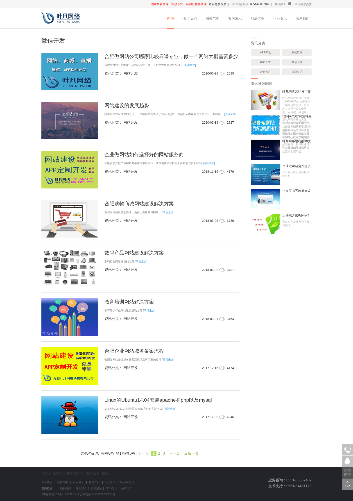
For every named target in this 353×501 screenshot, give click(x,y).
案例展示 (235, 18)
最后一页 (191, 453)
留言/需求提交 (303, 4)
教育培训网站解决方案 (129, 302)
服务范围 (212, 18)
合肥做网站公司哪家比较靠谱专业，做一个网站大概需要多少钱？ (171, 59)
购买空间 (65, 488)
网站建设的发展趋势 (126, 105)
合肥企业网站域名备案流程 (134, 351)
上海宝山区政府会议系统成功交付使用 (296, 190)
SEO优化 (111, 488)
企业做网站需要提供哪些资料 (296, 166)
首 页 (170, 18)
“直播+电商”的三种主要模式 (297, 116)
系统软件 (297, 52)
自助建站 (96, 488)
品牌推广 (126, 488)
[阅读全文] (189, 65)
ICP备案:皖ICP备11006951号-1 (60, 494)
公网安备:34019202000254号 (97, 494)
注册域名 (81, 488)
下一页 (174, 453)
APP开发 (265, 52)
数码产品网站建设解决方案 (134, 253)
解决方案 (257, 18)
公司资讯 (297, 71)
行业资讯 (280, 18)
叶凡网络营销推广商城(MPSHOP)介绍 (296, 91)
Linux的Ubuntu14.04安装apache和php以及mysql (158, 400)
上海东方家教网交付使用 (296, 215)
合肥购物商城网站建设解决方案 (139, 203)
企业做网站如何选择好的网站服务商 (144, 154)
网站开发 (265, 62)
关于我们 (190, 18)
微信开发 (297, 62)
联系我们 (302, 18)
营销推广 (265, 71)
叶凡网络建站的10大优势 (296, 141)
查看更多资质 (217, 4)
